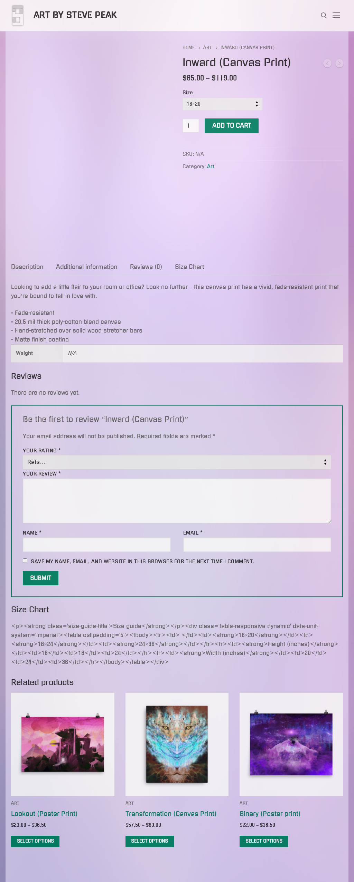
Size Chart (189, 267)
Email (193, 532)
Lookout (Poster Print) (44, 814)
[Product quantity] (191, 125)
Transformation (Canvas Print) (171, 814)
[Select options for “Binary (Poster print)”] (264, 841)
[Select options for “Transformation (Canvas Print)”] (149, 841)
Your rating (42, 450)
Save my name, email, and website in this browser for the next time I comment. (142, 561)
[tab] (27, 267)
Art (207, 48)
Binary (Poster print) (270, 814)
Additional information (86, 267)
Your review (42, 473)
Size (188, 92)
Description (27, 267)
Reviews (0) (146, 267)
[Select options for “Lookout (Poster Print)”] (35, 841)
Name (32, 532)
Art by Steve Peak (75, 15)
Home (189, 48)
